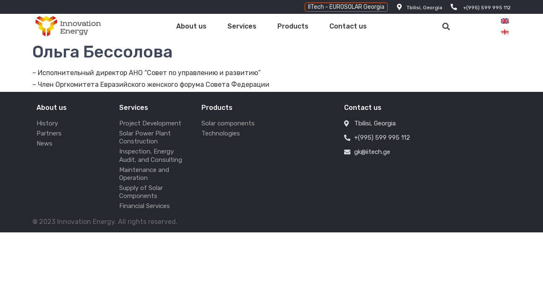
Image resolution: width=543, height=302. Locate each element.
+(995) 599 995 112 (487, 7)
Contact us (348, 26)
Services (241, 26)
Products (292, 26)
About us (191, 26)
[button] (346, 7)
